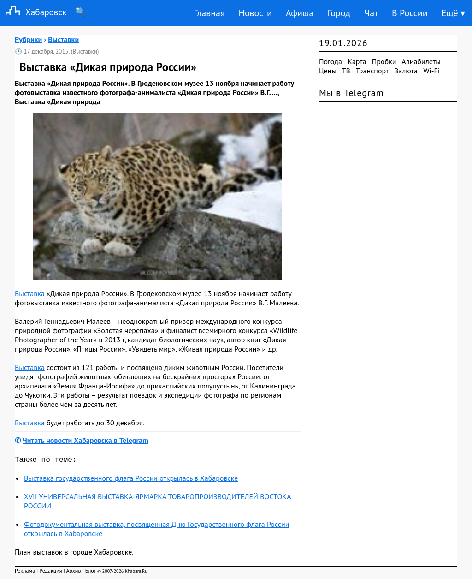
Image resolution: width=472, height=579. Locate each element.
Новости (254, 13)
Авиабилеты (420, 61)
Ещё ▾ (453, 13)
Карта (357, 61)
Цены (327, 70)
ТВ (346, 70)
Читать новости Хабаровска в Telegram (85, 440)
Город (339, 13)
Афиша (300, 13)
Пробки (384, 61)
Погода (330, 61)
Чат (371, 13)
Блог (90, 572)
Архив (73, 572)
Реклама (25, 572)
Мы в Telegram (351, 93)
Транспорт (372, 70)
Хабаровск (33, 12)
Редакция (50, 572)
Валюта (406, 70)
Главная (209, 13)
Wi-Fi (431, 70)
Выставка (30, 293)
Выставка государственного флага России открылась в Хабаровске (131, 479)
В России (410, 13)
